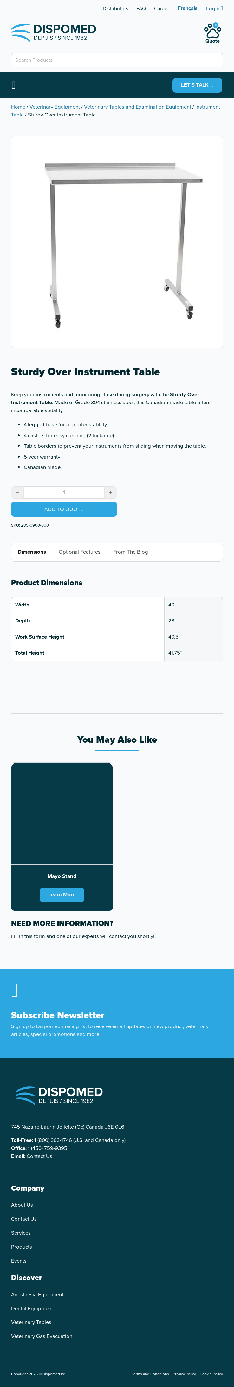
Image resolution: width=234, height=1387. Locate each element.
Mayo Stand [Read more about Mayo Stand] (62, 876)
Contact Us (39, 1156)
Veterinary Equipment (54, 107)
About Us (22, 1205)
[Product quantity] (64, 492)
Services (21, 1233)
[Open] (14, 85)
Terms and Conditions (150, 1374)
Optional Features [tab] (80, 552)
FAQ (141, 8)
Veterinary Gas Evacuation (41, 1337)
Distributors (115, 8)
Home (18, 107)
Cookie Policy (211, 1374)
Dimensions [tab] (32, 552)
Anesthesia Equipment (37, 1295)
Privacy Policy (184, 1374)
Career (161, 8)
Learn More (61, 895)
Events (19, 1261)
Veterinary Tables (31, 1323)
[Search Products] (117, 60)
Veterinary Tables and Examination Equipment (137, 107)
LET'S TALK (197, 85)
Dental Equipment (32, 1309)
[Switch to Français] (188, 8)
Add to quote (64, 509)
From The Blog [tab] (130, 552)
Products (21, 1247)
